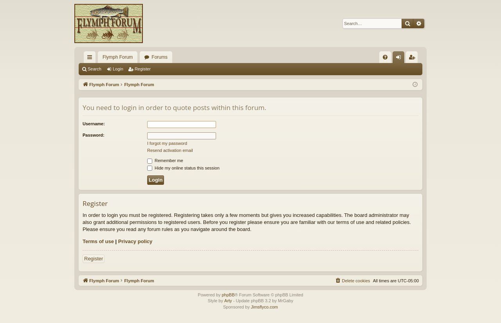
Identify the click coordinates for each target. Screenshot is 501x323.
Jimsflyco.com (264, 307)
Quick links (91, 58)
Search (94, 69)
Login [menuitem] (400, 58)
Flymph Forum (118, 57)
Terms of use (98, 241)
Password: (94, 135)
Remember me (165, 160)
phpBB (228, 294)
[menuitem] (385, 57)
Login (118, 69)
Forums (159, 57)
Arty (228, 300)
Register (143, 69)
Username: (94, 123)
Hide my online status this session (183, 168)
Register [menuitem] (413, 58)
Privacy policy (135, 241)
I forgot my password (167, 143)
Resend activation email (170, 150)
